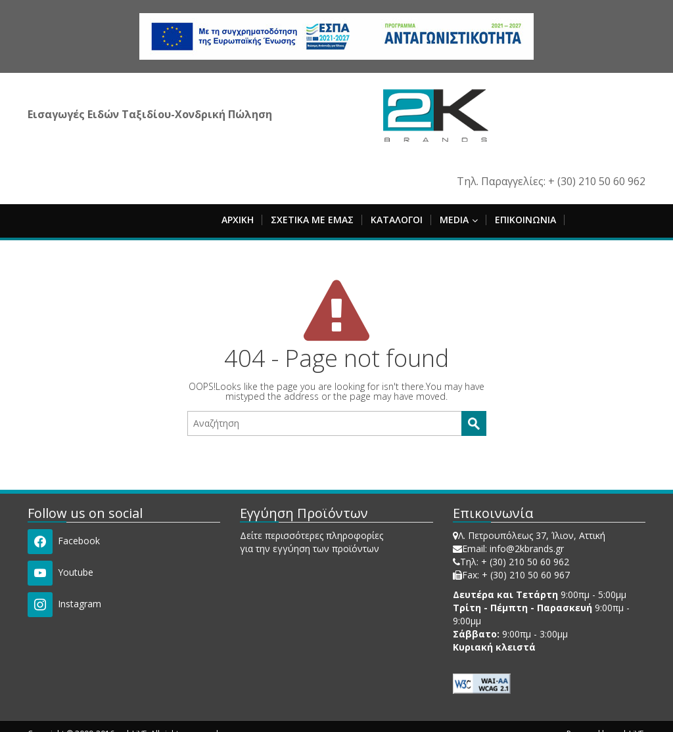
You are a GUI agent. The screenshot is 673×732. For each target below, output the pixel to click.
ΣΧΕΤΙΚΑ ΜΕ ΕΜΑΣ (312, 219)
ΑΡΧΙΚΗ (237, 219)
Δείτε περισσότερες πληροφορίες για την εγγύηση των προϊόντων (311, 542)
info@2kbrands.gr (527, 548)
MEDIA (459, 219)
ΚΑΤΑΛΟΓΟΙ (397, 219)
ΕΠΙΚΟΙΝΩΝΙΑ (525, 219)
